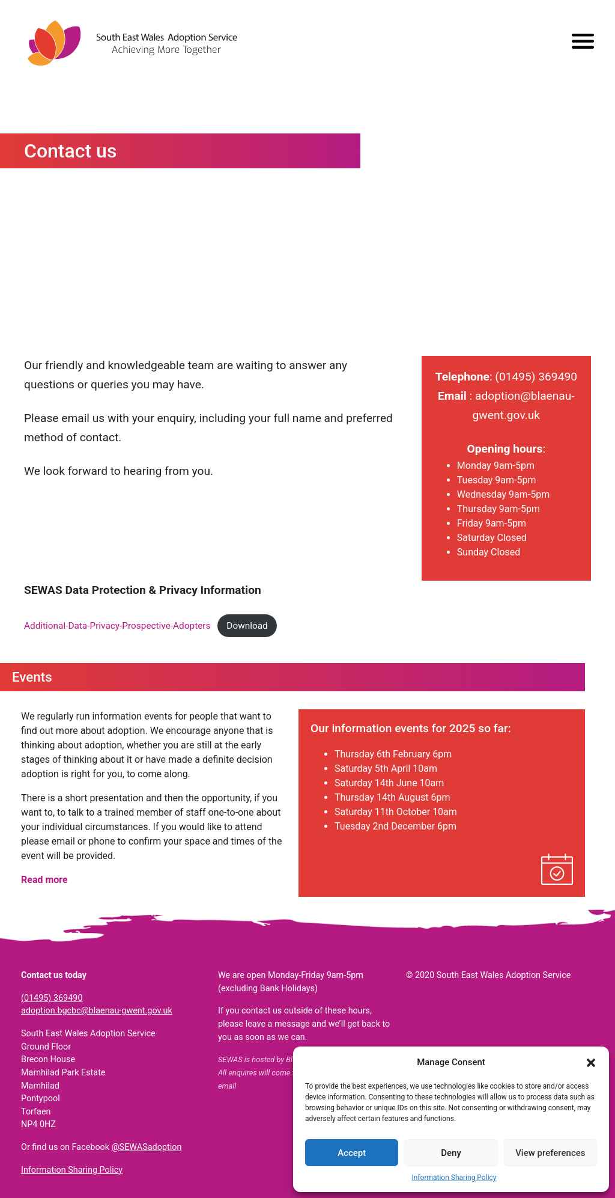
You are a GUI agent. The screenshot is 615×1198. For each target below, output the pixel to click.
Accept (352, 1153)
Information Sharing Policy (453, 1177)
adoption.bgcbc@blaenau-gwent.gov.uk (96, 1011)
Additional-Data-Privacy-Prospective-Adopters (117, 625)
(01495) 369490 (51, 998)
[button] (591, 1062)
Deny (451, 1153)
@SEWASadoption (147, 1147)
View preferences (550, 1153)
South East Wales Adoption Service (132, 42)
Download (246, 625)
